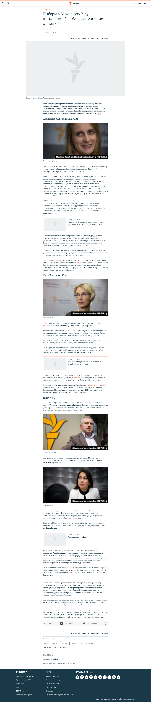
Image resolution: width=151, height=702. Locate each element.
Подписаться (20, 683)
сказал (75, 518)
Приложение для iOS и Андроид (27, 680)
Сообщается (70, 558)
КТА (139, 3)
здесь (99, 113)
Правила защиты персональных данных (59, 694)
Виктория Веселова (49, 29)
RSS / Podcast (20, 691)
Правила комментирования (55, 680)
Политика (47, 10)
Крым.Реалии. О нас (53, 676)
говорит (80, 263)
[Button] (75, 38)
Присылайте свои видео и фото (26, 676)
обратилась (73, 573)
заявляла (58, 260)
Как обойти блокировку (24, 694)
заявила (77, 378)
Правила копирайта (53, 683)
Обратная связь (51, 687)
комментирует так (95, 385)
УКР (134, 3)
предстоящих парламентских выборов (68, 610)
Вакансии (49, 691)
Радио (18, 687)
